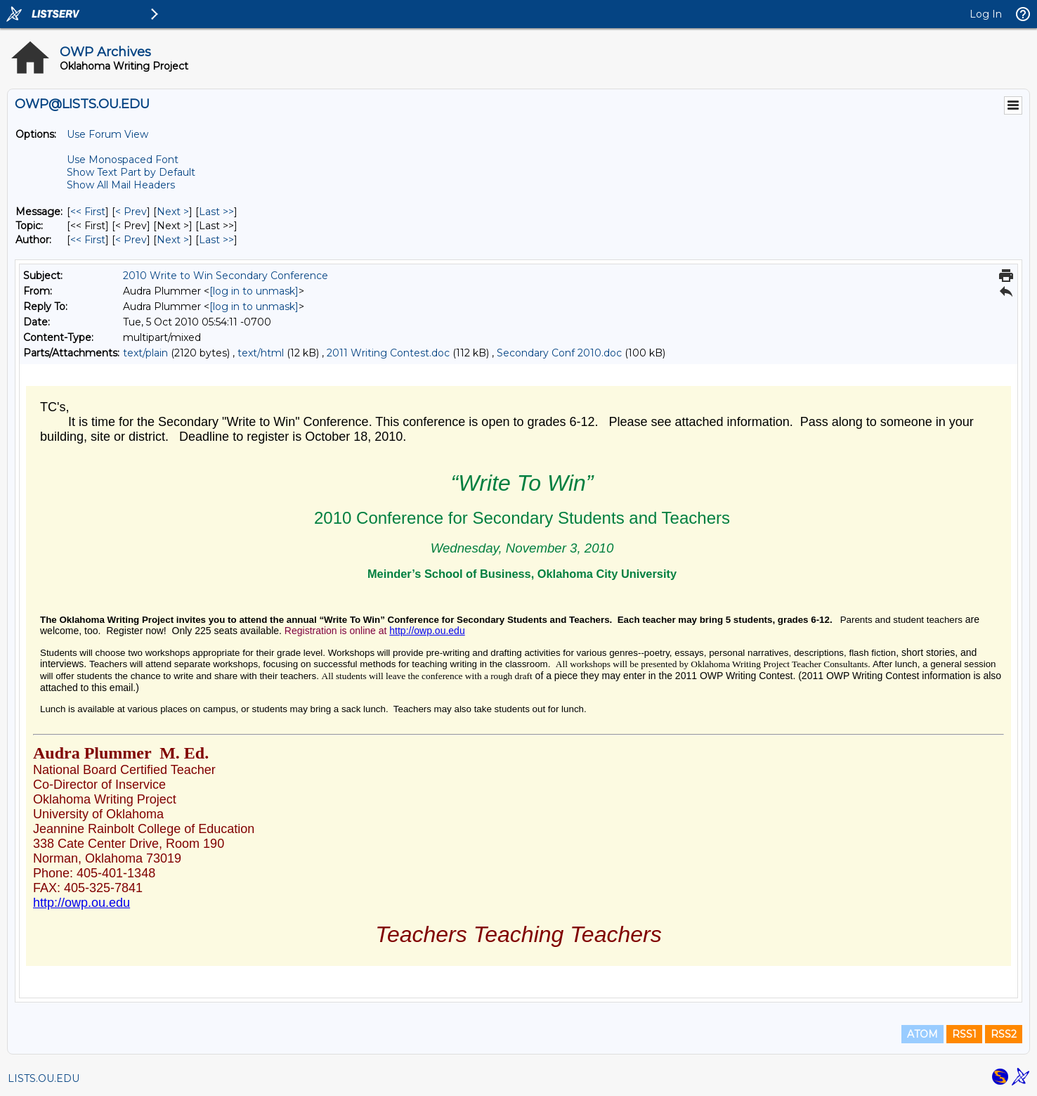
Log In (986, 14)
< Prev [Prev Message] (131, 211)
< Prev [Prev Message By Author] (131, 239)
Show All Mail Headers (121, 185)
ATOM (922, 1034)
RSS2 (1004, 1034)
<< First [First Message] (87, 211)
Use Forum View (107, 134)
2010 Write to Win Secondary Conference (225, 275)
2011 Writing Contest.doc (388, 353)
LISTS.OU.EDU (43, 1078)
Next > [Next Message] (173, 211)
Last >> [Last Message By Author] (216, 239)
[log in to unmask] (254, 291)
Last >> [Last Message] (216, 211)
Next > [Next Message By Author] (173, 239)
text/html (260, 353)
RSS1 (964, 1034)
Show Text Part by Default (131, 172)
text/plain (145, 353)
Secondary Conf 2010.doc (559, 353)
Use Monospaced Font (122, 159)
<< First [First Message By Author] (87, 239)
